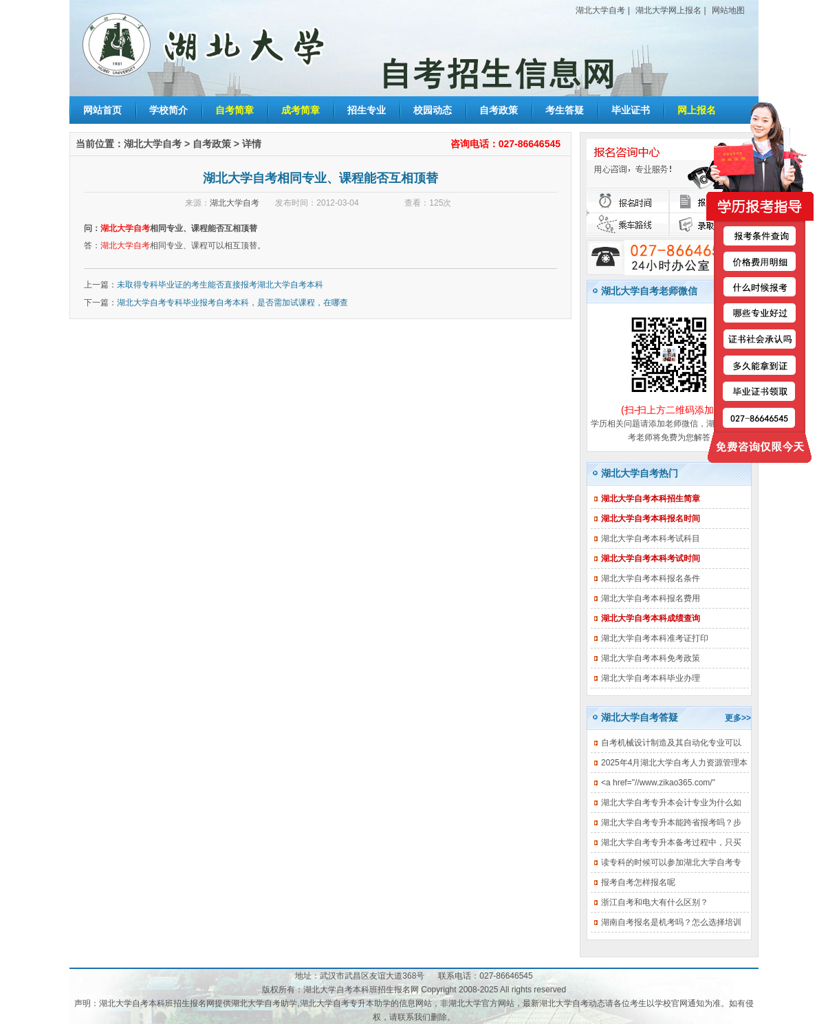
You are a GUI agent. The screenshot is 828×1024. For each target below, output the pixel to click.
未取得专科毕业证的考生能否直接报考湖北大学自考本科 (220, 285)
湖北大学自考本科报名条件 (650, 578)
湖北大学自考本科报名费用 (650, 598)
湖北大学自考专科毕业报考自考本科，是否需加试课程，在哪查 (232, 302)
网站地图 (728, 10)
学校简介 (168, 110)
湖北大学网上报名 (668, 10)
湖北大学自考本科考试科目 (650, 538)
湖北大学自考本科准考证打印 (654, 638)
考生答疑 (564, 110)
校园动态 (432, 110)
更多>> (738, 718)
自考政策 (498, 110)
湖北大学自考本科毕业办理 (650, 678)
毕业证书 (630, 110)
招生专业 (366, 110)
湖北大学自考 (600, 10)
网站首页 (102, 110)
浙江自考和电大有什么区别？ (654, 902)
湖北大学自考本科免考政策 (650, 658)
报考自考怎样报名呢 (638, 882)
